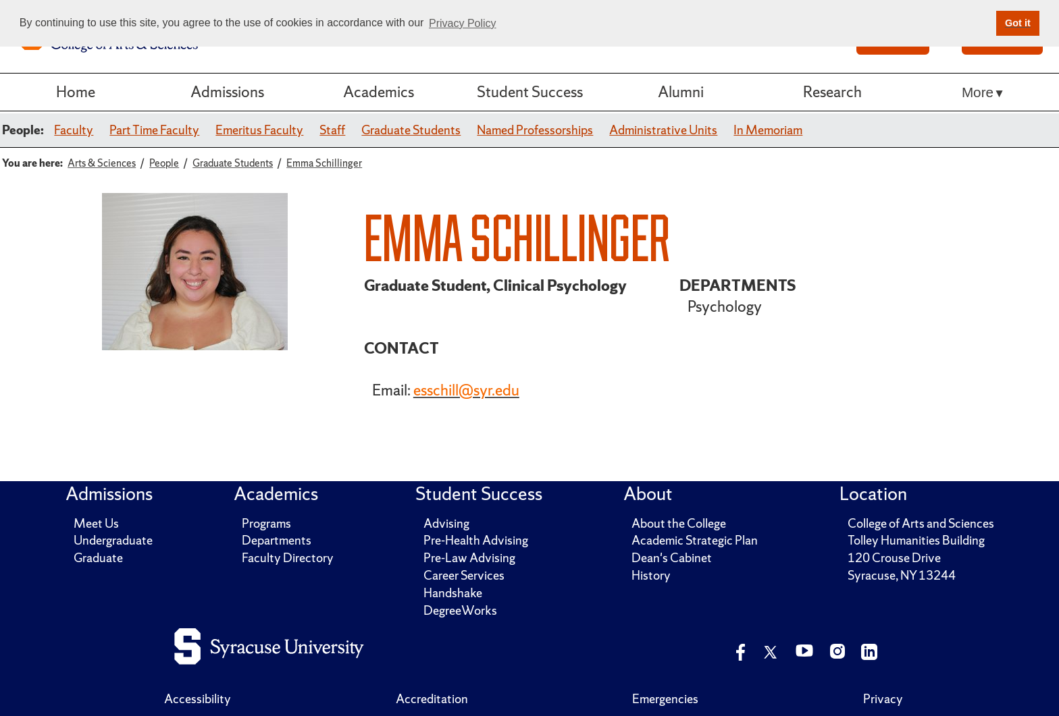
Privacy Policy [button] (462, 23)
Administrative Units (663, 129)
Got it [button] (1018, 23)
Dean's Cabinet (671, 557)
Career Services (464, 575)
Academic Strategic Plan (694, 540)
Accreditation (432, 698)
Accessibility (197, 698)
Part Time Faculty (154, 129)
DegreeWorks (460, 610)
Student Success (530, 92)
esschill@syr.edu (466, 390)
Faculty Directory (288, 557)
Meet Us (96, 523)
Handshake (452, 592)
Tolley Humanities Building (916, 540)
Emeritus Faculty (259, 129)
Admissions (227, 92)
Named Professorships (535, 129)
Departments (276, 540)
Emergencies (665, 698)
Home (75, 92)
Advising (446, 523)
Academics (378, 92)
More (977, 92)
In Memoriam (767, 129)
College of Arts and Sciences (921, 523)
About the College (678, 523)
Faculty (73, 129)
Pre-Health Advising (475, 540)
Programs (266, 523)
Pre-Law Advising (469, 557)
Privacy (883, 698)
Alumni (681, 92)
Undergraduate (113, 540)
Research (832, 92)
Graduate (98, 557)
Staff (332, 129)
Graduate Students (411, 129)
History (651, 575)
